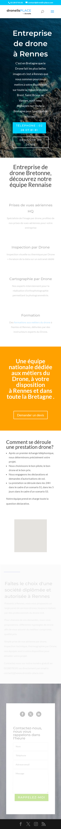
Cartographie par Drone (30, 280)
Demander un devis (30, 415)
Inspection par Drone (30, 248)
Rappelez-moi (31, 797)
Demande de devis (31, 142)
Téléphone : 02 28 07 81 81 (29, 128)
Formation (30, 317)
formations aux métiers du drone (32, 323)
